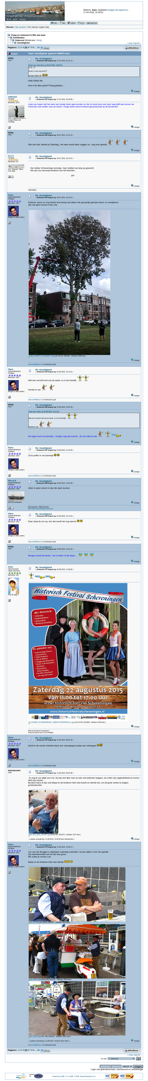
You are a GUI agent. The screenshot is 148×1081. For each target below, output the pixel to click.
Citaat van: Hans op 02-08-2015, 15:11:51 (43, 412)
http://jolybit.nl (21, 27)
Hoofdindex (19, 37)
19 (38, 47)
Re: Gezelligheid (43, 58)
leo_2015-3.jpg (35, 1036)
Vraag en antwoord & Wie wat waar (28, 35)
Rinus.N (12, 480)
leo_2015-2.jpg (35, 979)
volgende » (137, 43)
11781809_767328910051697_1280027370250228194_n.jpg (51, 722)
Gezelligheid (23, 43)
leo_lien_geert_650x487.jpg (39, 834)
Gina (38, 40)
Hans (10, 195)
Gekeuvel (20, 40)
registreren (123, 10)
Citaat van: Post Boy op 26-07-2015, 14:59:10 (45, 65)
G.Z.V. (11, 156)
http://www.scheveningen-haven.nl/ (40, 509)
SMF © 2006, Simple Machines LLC (83, 1076)
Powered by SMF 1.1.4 (60, 1076)
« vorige (130, 43)
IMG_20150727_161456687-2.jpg (41, 356)
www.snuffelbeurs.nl (35, 364)
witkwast (12, 97)
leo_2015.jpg (34, 922)
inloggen (111, 10)
